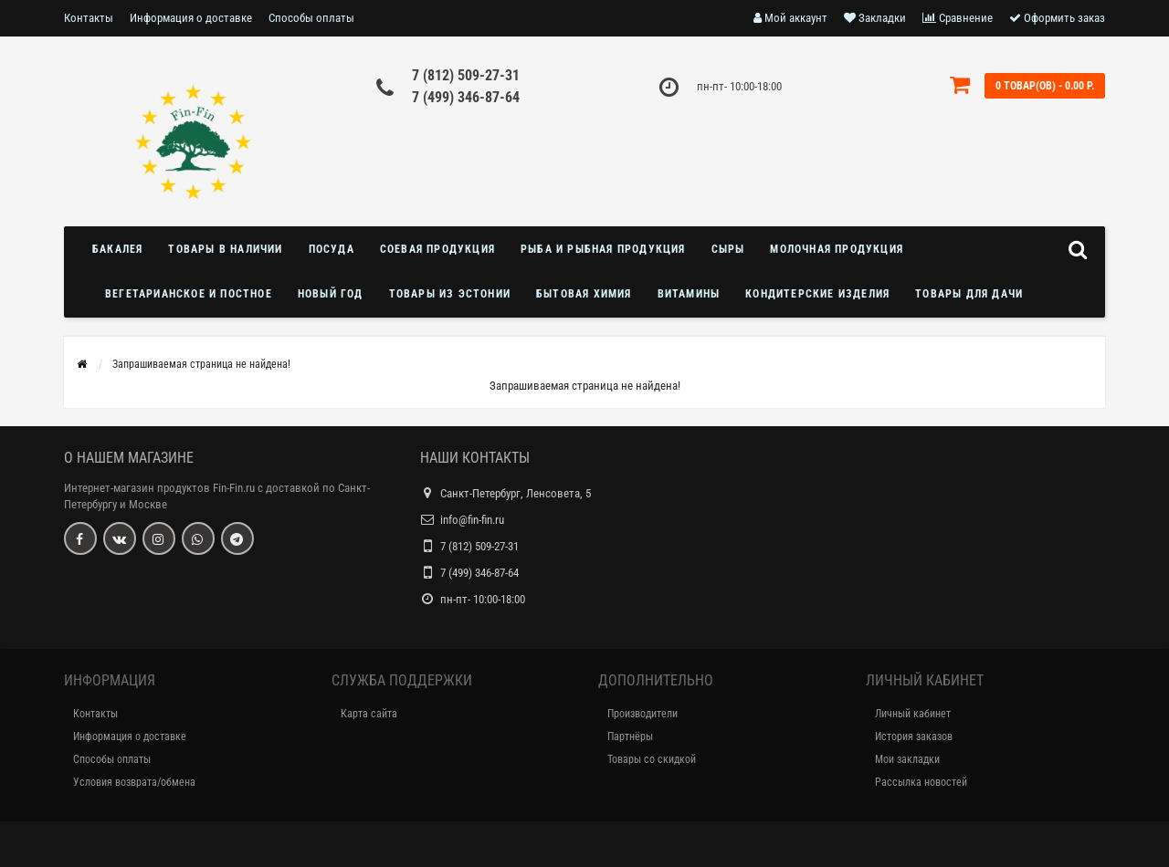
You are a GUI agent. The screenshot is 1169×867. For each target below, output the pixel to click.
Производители (642, 713)
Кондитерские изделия (817, 293)
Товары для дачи (969, 293)
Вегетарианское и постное (188, 293)
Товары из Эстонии (450, 293)
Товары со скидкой (651, 759)
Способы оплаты (311, 18)
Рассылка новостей (921, 782)
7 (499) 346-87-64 (466, 97)
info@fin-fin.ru (472, 520)
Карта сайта (369, 713)
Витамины (689, 293)
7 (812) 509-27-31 (466, 75)
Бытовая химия (584, 293)
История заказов (914, 736)
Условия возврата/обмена (134, 782)
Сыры (728, 249)
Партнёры (630, 736)
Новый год (330, 293)
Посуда (331, 249)
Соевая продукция (437, 249)
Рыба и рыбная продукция (603, 249)
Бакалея (117, 249)
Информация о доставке (191, 18)
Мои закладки (907, 759)
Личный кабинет (913, 713)
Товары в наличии (225, 249)
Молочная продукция (836, 249)
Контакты (88, 18)
